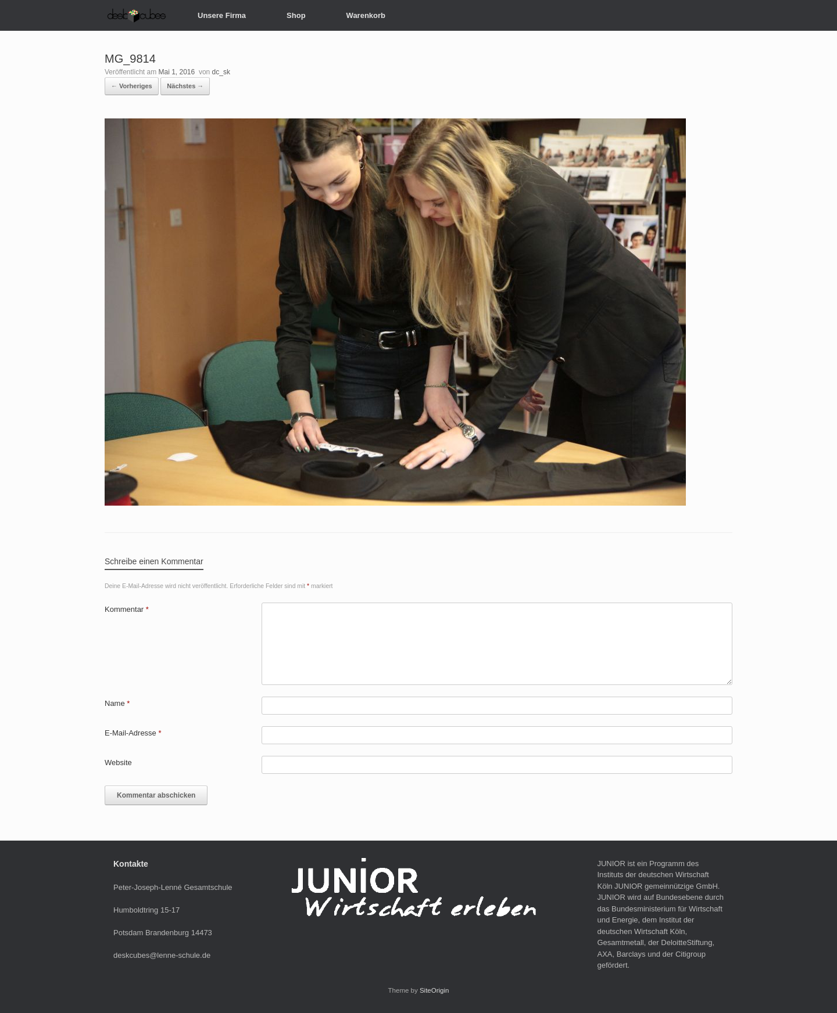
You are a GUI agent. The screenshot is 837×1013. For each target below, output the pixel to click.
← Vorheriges (131, 85)
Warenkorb (365, 15)
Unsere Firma (222, 15)
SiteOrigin (434, 990)
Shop (296, 15)
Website (118, 762)
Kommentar (127, 609)
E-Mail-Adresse (133, 733)
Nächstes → (185, 85)
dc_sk (221, 72)
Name (117, 703)
